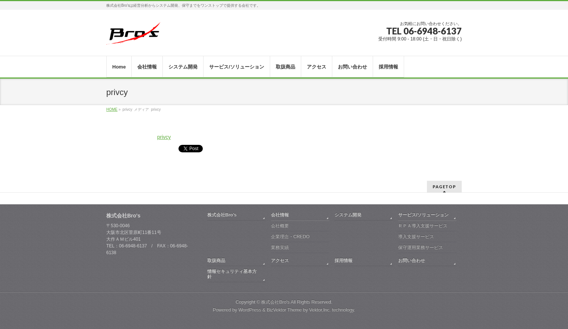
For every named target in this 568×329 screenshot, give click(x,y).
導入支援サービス (416, 236)
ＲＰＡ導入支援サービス (423, 225)
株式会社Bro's (275, 302)
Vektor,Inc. (320, 310)
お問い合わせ (411, 260)
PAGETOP (444, 186)
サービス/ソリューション (423, 214)
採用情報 (343, 260)
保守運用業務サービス (420, 247)
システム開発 (348, 214)
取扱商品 (216, 260)
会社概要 (280, 225)
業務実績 (280, 247)
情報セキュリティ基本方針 (232, 274)
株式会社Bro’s (221, 214)
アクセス (280, 260)
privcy (164, 137)
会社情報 (280, 214)
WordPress (249, 310)
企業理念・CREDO (290, 236)
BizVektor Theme (284, 310)
